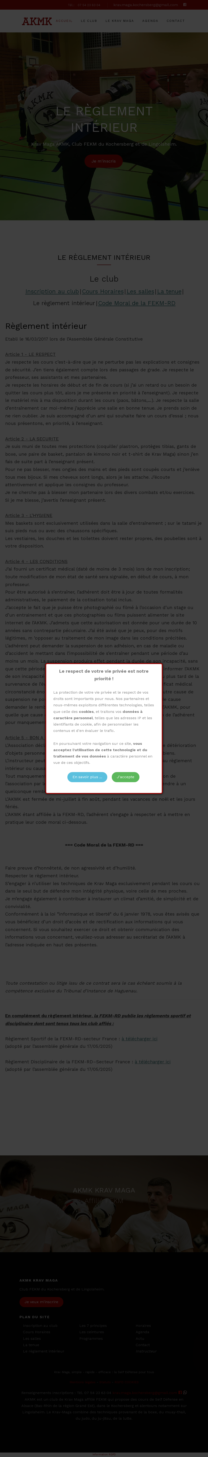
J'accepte (125, 777)
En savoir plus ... (87, 777)
